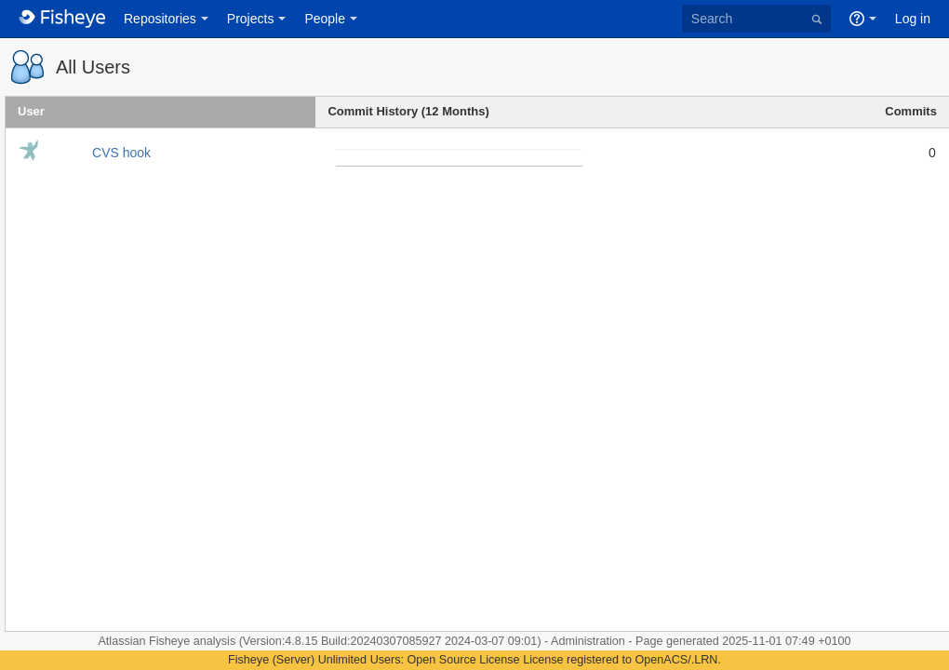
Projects (250, 18)
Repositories (160, 18)
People (324, 18)
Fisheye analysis (194, 641)
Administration (588, 641)
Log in (912, 18)
